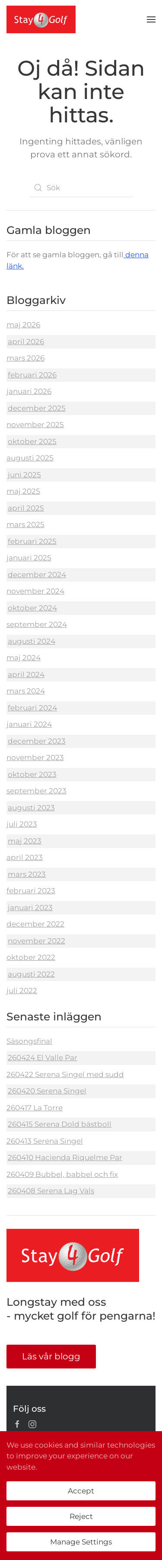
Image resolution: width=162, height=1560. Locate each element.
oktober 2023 (32, 774)
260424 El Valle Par (42, 1057)
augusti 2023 (31, 807)
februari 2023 (30, 890)
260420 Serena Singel (47, 1091)
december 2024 (37, 574)
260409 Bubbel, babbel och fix (62, 1174)
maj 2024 (23, 657)
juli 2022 (21, 990)
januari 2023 (30, 907)
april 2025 (26, 508)
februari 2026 (32, 375)
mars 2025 (25, 524)
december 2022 (35, 924)
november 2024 (35, 591)
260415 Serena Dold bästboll (59, 1124)
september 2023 (36, 790)
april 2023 (24, 857)
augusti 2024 (31, 641)
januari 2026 (28, 391)
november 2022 (36, 941)
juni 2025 (24, 474)
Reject (81, 1516)
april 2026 (26, 341)
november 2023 (35, 757)
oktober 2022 (30, 957)
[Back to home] (41, 19)
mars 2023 (27, 874)
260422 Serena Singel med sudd (65, 1074)
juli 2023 (21, 824)
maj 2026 (23, 324)
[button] (151, 19)
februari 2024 (32, 707)
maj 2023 (24, 841)
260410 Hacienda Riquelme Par (65, 1157)
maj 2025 (23, 491)
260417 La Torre (34, 1107)
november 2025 (35, 424)
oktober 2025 (32, 441)
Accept (81, 1490)
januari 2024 (29, 724)
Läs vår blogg (51, 1356)
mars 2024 (25, 691)
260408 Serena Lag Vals (51, 1190)
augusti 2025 (30, 458)
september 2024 (36, 624)
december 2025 (37, 408)
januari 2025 (28, 557)
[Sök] (81, 187)
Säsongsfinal (29, 1041)
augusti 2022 (31, 974)
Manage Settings (81, 1542)
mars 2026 (25, 358)
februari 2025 (32, 541)
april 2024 (26, 674)
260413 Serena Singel (44, 1141)
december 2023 (37, 741)
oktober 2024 (32, 608)
